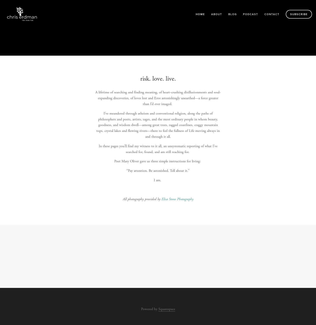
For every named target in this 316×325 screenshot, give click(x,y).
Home (200, 14)
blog (232, 14)
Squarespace (166, 309)
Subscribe (299, 14)
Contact (272, 14)
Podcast (250, 14)
